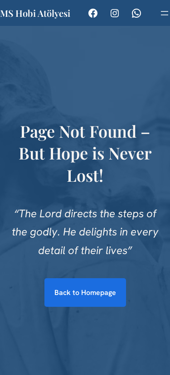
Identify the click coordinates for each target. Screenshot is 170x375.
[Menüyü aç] (164, 13)
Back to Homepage (85, 292)
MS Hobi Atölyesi (35, 13)
